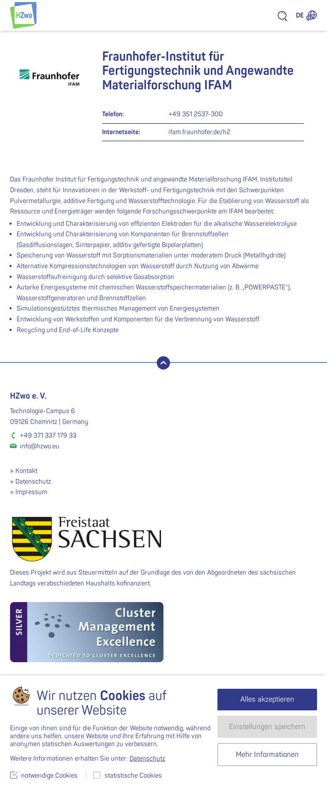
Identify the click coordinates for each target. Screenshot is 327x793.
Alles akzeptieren (267, 699)
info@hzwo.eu (39, 446)
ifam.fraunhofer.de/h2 (199, 132)
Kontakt (26, 471)
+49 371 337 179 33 (48, 435)
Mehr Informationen (267, 754)
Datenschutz (33, 481)
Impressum (31, 492)
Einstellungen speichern (267, 726)
